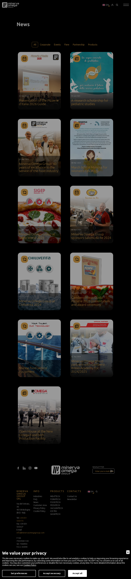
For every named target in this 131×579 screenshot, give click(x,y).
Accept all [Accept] (77, 573)
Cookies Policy (29, 565)
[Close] (128, 552)
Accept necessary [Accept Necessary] (52, 573)
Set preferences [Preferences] (19, 573)
